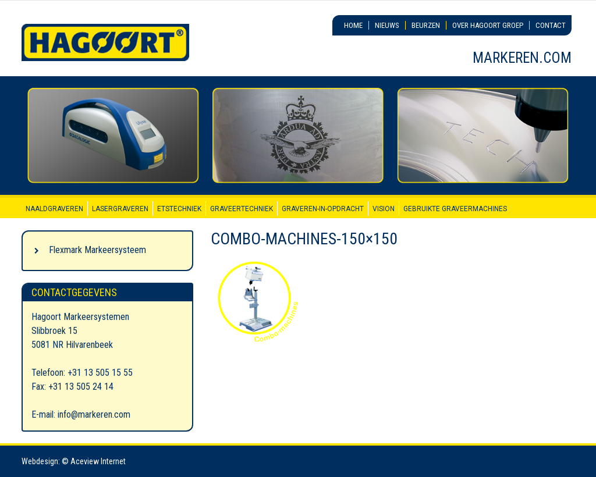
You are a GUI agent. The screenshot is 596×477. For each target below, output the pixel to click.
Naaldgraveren (54, 209)
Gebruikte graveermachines (455, 209)
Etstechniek (179, 209)
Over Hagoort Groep (487, 25)
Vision (383, 209)
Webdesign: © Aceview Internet (74, 461)
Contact (550, 25)
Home (353, 25)
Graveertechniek (241, 209)
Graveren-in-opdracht (323, 209)
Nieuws (387, 25)
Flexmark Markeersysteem (97, 249)
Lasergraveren (120, 209)
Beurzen (425, 25)
